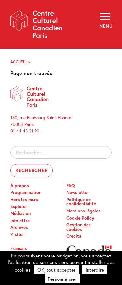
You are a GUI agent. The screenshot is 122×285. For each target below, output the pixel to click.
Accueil (18, 61)
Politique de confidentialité (81, 202)
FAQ (70, 185)
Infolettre (20, 220)
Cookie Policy (80, 218)
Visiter (17, 234)
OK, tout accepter (56, 270)
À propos (19, 185)
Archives (19, 227)
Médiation (20, 213)
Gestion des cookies (78, 227)
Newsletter (77, 192)
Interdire (95, 270)
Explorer (18, 206)
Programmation (25, 192)
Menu (105, 26)
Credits (73, 236)
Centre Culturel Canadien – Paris (36, 26)
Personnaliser (62, 279)
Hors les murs (24, 199)
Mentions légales (83, 211)
